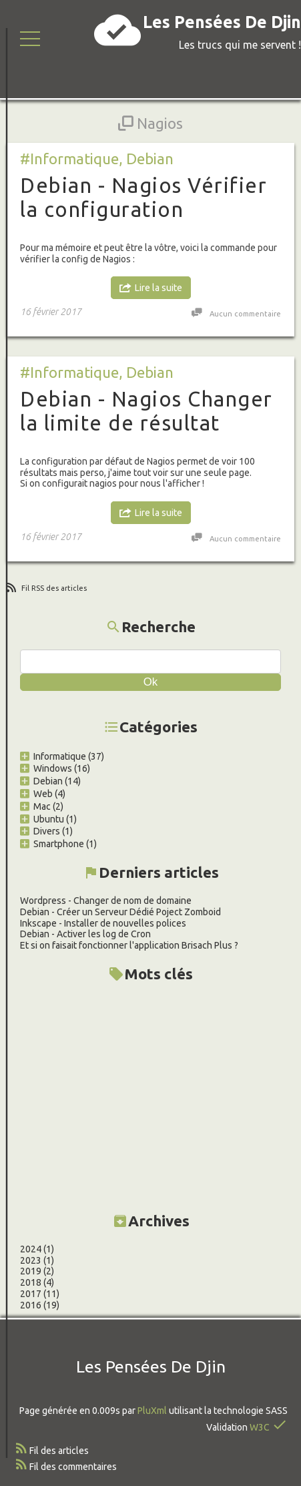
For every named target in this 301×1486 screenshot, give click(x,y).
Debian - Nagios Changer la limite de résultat (146, 411)
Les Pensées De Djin (222, 22)
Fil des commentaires (73, 1466)
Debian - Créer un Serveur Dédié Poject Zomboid (120, 912)
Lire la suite (158, 287)
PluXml (152, 1410)
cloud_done (117, 30)
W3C (260, 1427)
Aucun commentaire (245, 314)
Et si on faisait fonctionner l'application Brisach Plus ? (129, 945)
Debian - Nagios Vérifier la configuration (143, 197)
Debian (150, 158)
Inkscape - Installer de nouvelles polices (103, 923)
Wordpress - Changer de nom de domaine (106, 900)
